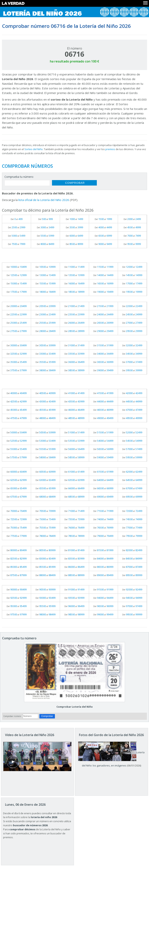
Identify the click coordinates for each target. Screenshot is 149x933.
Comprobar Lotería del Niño (74, 706)
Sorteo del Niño (33, 149)
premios (110, 149)
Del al (17, 219)
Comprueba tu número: (19, 177)
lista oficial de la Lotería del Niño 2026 (43, 200)
